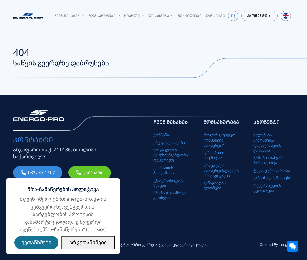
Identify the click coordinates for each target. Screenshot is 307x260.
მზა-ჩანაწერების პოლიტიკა (63, 189)
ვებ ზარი (93, 172)
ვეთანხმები (36, 242)
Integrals (286, 244)
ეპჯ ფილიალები (169, 142)
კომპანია (162, 135)
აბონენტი (259, 16)
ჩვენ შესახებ (69, 15)
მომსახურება (104, 15)
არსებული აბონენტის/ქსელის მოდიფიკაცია (222, 170)
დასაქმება (161, 15)
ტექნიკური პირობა (271, 170)
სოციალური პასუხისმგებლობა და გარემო (171, 155)
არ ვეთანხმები (88, 242)
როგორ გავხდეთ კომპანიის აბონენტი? (219, 140)
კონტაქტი (215, 15)
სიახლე (134, 15)
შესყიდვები (190, 15)
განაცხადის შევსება (272, 178)
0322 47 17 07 (41, 172)
